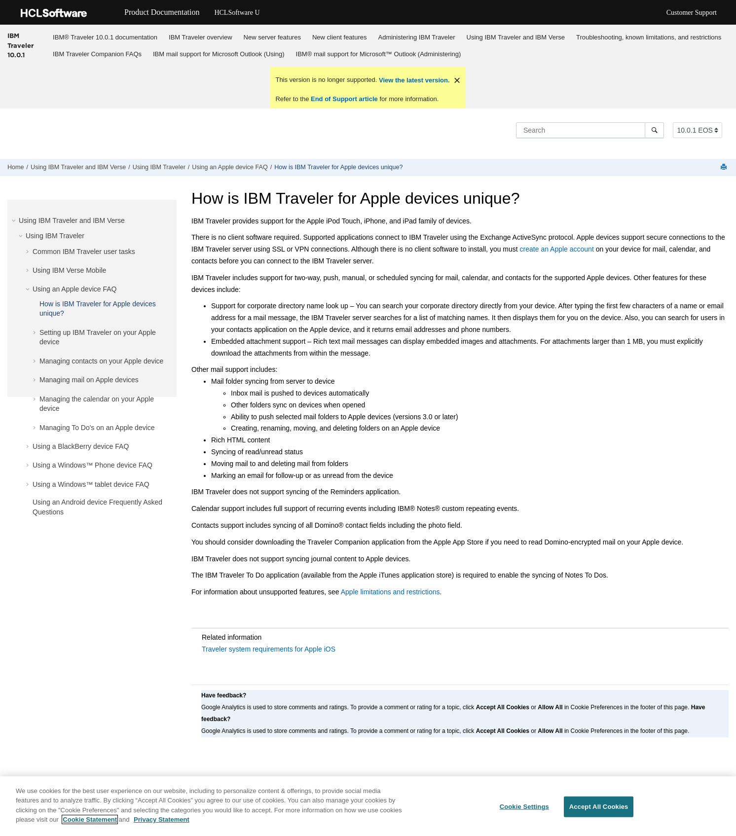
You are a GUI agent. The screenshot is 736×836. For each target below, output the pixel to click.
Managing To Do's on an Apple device (97, 428)
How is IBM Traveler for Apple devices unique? (338, 167)
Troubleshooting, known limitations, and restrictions (648, 37)
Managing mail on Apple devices (89, 380)
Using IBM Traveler (159, 167)
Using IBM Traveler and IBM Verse (516, 37)
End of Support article (344, 99)
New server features (272, 37)
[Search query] (590, 130)
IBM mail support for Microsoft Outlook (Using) (219, 54)
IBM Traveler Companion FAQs (97, 54)
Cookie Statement (90, 824)
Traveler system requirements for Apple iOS (268, 649)
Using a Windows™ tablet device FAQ (91, 484)
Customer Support (691, 12)
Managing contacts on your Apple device (101, 361)
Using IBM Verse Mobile (69, 270)
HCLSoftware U (236, 12)
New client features (339, 37)
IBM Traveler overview (200, 37)
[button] (15, 220)
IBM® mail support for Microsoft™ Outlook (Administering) (378, 54)
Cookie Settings (524, 810)
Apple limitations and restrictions (390, 592)
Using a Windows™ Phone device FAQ (92, 465)
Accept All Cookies (598, 810)
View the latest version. (413, 80)
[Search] (654, 130)
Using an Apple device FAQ (229, 167)
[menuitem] (105, 37)
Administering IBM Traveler (416, 37)
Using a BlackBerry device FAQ (81, 446)
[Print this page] (724, 167)
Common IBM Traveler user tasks (84, 251)
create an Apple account (557, 249)
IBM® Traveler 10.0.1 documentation (105, 37)
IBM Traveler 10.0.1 (20, 45)
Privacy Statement (161, 824)
